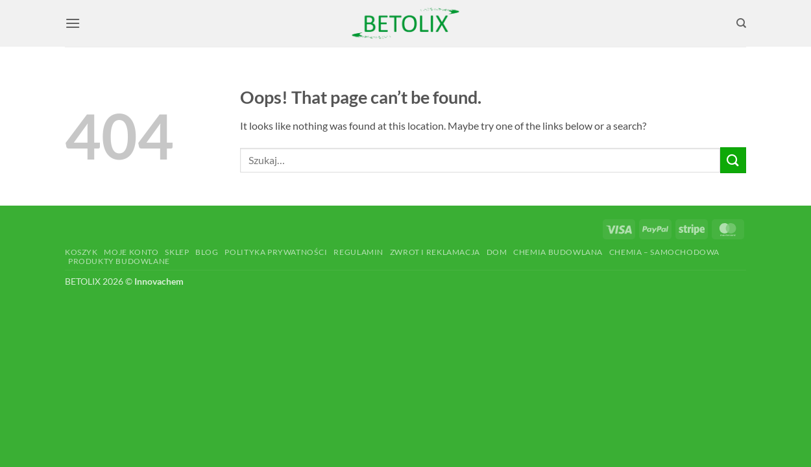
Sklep (177, 252)
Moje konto (131, 252)
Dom (497, 252)
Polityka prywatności (275, 252)
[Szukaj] (741, 23)
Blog (206, 252)
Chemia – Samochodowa (664, 252)
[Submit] (733, 160)
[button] (72, 23)
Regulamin (358, 252)
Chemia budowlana (558, 252)
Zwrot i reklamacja (435, 252)
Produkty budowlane (119, 261)
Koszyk (81, 252)
